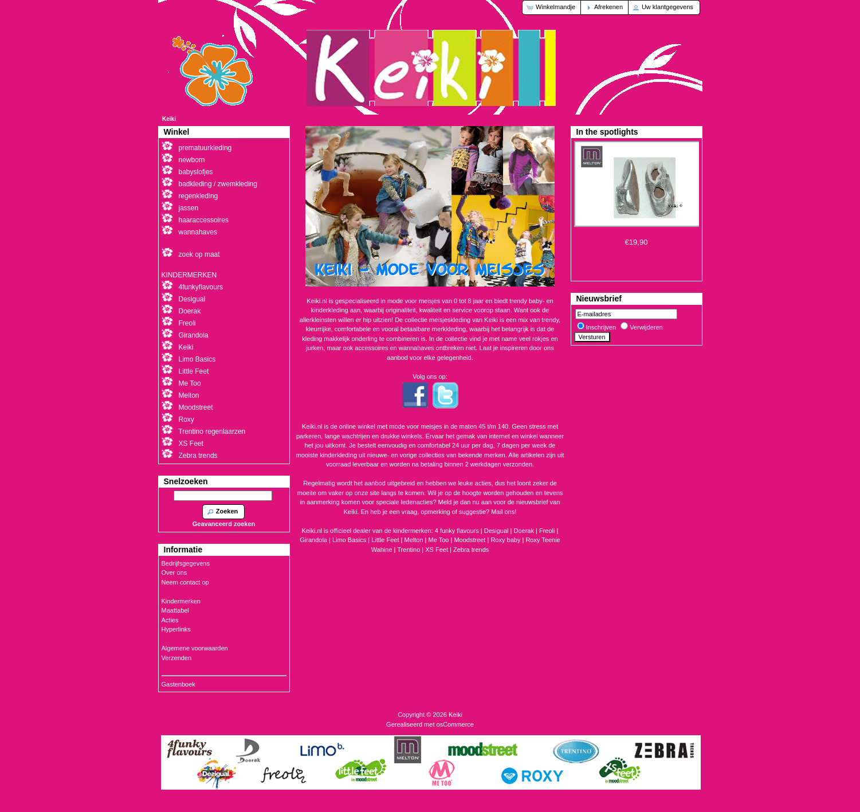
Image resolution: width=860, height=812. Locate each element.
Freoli (547, 530)
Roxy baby (505, 539)
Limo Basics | (351, 539)
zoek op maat (199, 254)
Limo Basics (197, 359)
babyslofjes (196, 172)
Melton (414, 539)
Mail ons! (503, 511)
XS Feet (436, 549)
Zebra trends (471, 549)
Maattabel (175, 610)
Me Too (439, 539)
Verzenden (177, 657)
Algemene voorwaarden (195, 648)
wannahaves (198, 232)
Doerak (524, 530)
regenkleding (198, 196)
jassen (189, 208)
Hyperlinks (176, 629)
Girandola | (316, 539)
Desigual (192, 299)
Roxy (186, 419)
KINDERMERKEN (189, 275)
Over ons (174, 572)
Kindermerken (181, 601)
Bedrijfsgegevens (186, 563)
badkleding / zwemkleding (218, 184)
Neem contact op (185, 582)
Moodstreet (469, 539)
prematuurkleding (205, 148)
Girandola (194, 335)
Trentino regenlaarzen (211, 431)
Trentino (408, 549)
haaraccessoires (204, 220)
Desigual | (499, 530)
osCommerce (455, 724)
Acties (170, 620)
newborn (192, 160)
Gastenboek (178, 684)
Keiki (169, 119)
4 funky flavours (458, 530)
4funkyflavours (201, 287)
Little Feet (385, 539)
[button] (552, 7)
